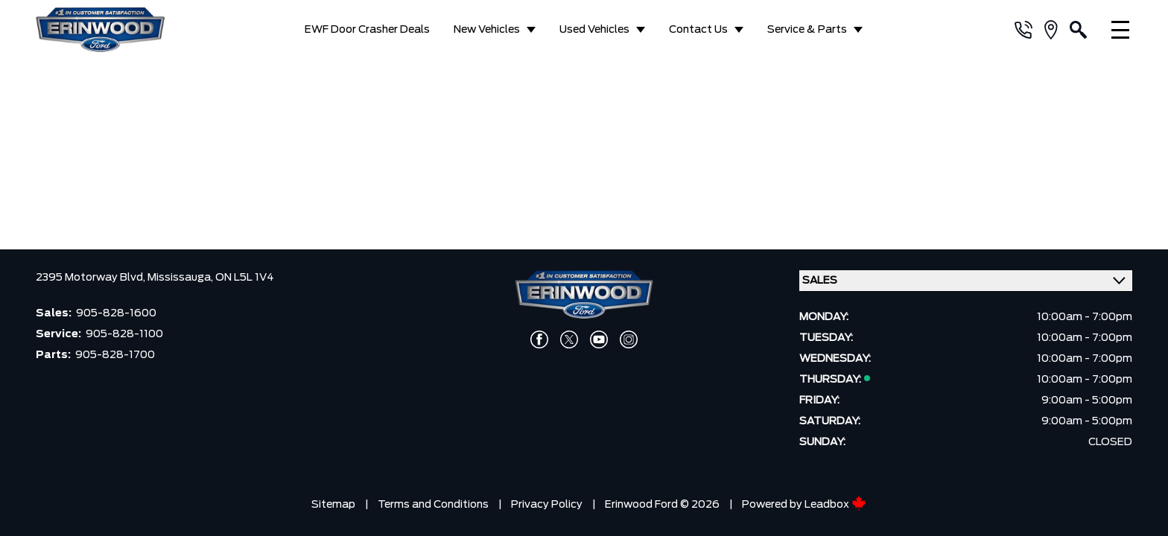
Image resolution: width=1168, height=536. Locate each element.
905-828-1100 (124, 330)
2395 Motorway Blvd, (91, 274)
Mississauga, (181, 274)
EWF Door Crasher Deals (367, 30)
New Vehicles (487, 30)
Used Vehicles (594, 30)
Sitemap (333, 501)
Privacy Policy (547, 501)
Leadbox (835, 501)
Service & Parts (807, 30)
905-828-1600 (116, 309)
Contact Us (698, 30)
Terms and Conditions (433, 501)
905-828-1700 (115, 351)
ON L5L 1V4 (244, 274)
